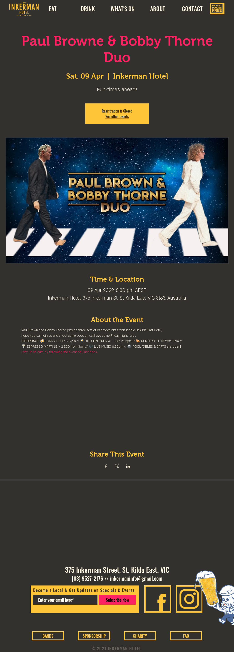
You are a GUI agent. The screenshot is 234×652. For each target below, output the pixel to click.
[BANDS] (48, 635)
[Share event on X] (117, 466)
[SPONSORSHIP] (94, 635)
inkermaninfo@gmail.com (136, 578)
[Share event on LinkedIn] (128, 466)
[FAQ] (186, 635)
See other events (117, 116)
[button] (157, 8)
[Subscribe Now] (117, 600)
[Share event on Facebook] (106, 466)
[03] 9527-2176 (87, 578)
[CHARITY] (140, 635)
